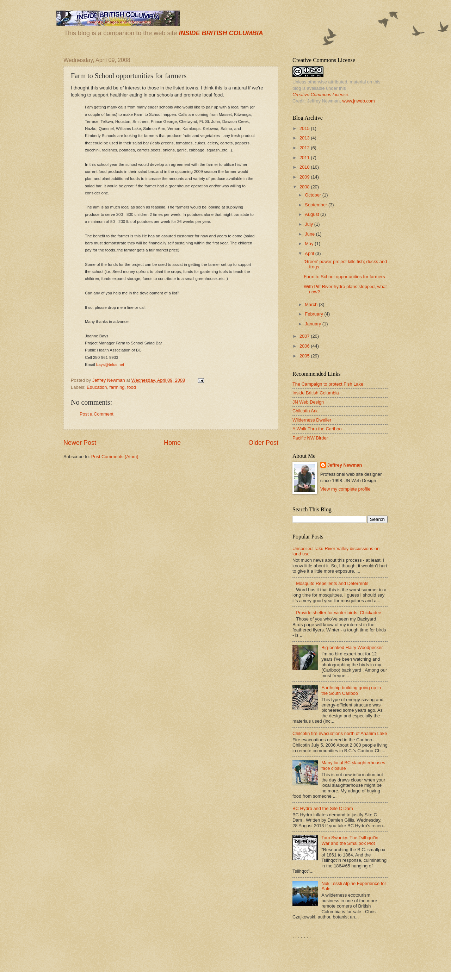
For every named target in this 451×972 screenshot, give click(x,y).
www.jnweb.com (358, 101)
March (312, 304)
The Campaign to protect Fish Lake (327, 384)
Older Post (263, 442)
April (310, 253)
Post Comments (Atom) (114, 456)
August (312, 214)
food (131, 387)
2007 (305, 336)
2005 (305, 356)
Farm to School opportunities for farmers (344, 276)
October (313, 195)
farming (117, 387)
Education (97, 387)
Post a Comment (96, 414)
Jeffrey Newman (344, 465)
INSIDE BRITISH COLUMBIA (221, 33)
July (309, 224)
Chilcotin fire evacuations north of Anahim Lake (339, 733)
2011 (305, 157)
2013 (305, 138)
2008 (305, 186)
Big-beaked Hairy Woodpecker (352, 647)
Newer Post (79, 442)
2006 (305, 346)
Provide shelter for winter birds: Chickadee (338, 612)
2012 (305, 147)
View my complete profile (345, 489)
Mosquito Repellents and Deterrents (332, 583)
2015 (305, 128)
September (316, 204)
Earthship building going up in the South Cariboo (351, 690)
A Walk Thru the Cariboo (317, 428)
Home (172, 442)
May (310, 243)
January (313, 323)
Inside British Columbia (315, 392)
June (310, 234)
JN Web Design (308, 402)
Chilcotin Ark (305, 410)
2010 (305, 167)
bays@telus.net (110, 364)
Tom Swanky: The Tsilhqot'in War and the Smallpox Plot (349, 840)
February (314, 314)
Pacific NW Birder (310, 438)
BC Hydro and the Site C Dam (322, 808)
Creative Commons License (320, 94)
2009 (305, 177)
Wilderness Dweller (311, 420)
